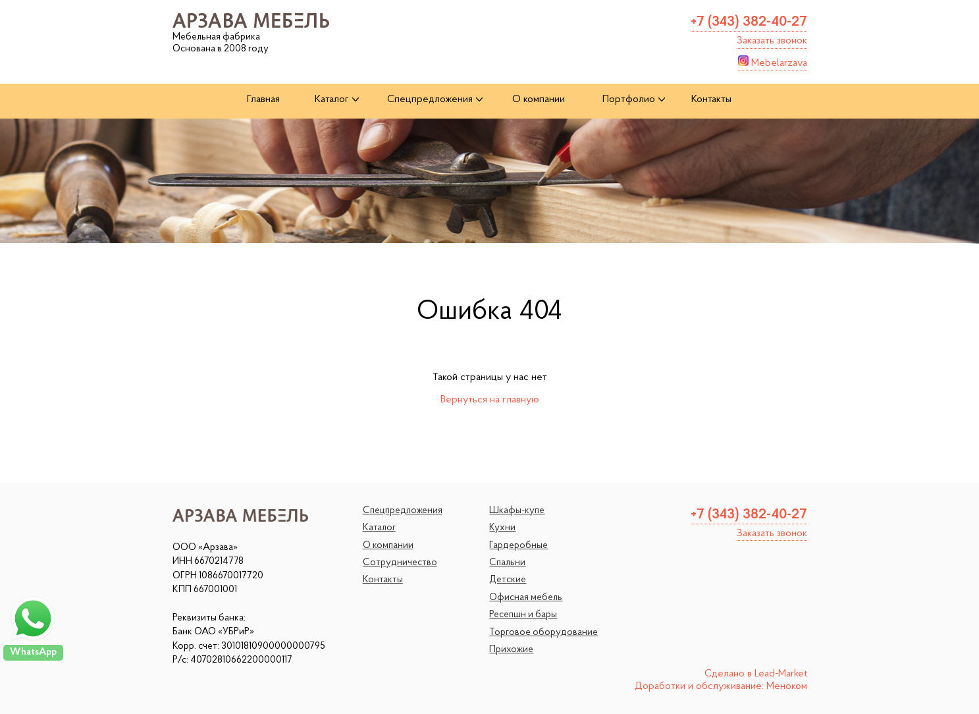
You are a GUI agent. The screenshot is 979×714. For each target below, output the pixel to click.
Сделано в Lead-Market (755, 674)
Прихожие (511, 650)
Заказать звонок (772, 41)
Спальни (507, 563)
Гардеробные (518, 546)
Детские (507, 580)
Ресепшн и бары (523, 615)
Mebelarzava (772, 62)
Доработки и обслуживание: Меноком (721, 686)
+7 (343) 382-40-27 (749, 22)
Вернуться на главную (489, 400)
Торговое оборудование (543, 633)
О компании (388, 546)
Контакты (383, 580)
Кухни (502, 528)
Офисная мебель (525, 598)
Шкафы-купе (516, 511)
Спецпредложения (402, 511)
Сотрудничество (400, 563)
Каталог (379, 528)
